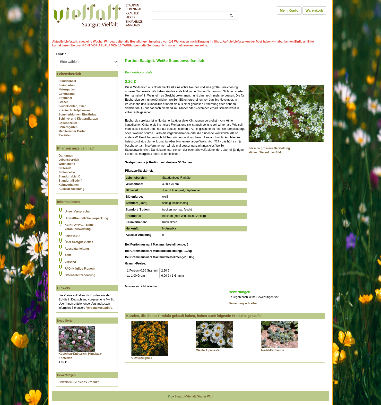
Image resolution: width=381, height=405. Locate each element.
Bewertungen (66, 375)
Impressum (72, 235)
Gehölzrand (67, 94)
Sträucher (65, 98)
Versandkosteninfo (99, 307)
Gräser (63, 102)
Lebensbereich (69, 159)
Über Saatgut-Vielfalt (79, 242)
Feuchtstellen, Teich (72, 106)
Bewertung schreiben (243, 303)
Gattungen (66, 155)
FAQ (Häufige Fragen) (80, 268)
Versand (70, 262)
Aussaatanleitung (77, 248)
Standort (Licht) (69, 176)
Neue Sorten (65, 320)
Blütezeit (65, 168)
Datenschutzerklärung (80, 275)
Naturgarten (67, 89)
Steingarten (67, 85)
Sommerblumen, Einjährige (77, 114)
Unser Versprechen (78, 211)
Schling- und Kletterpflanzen (78, 118)
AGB (68, 255)
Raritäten (65, 135)
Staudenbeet (67, 81)
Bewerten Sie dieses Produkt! (79, 382)
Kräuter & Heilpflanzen (74, 110)
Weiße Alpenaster (208, 350)
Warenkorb (314, 10)
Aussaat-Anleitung (71, 189)
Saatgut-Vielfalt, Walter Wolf (194, 396)
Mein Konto (289, 10)
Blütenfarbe (67, 172)
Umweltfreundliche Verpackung (86, 218)
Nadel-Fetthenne (272, 350)
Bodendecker (68, 123)
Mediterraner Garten (73, 131)
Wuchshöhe (67, 164)
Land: (61, 54)
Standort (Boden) (70, 180)
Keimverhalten (69, 184)
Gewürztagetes (141, 358)
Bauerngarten (68, 127)
